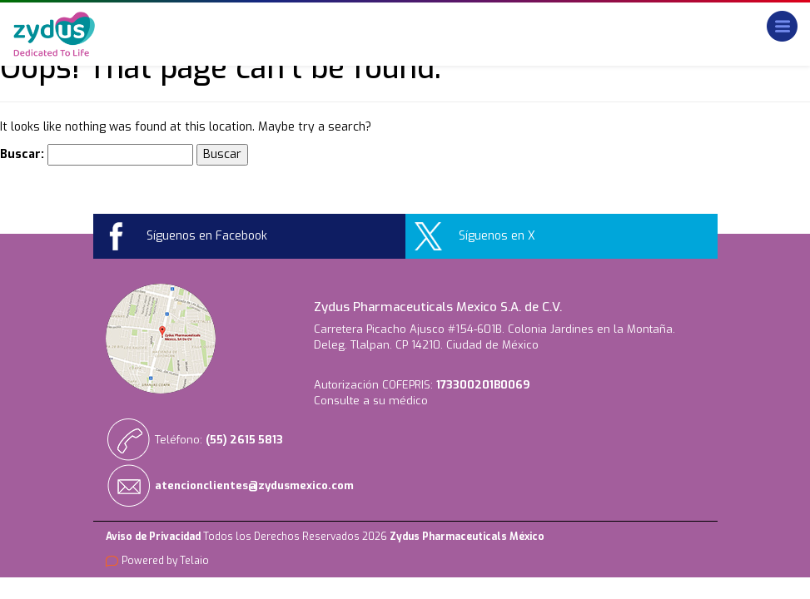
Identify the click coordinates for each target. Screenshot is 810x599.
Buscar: (22, 154)
